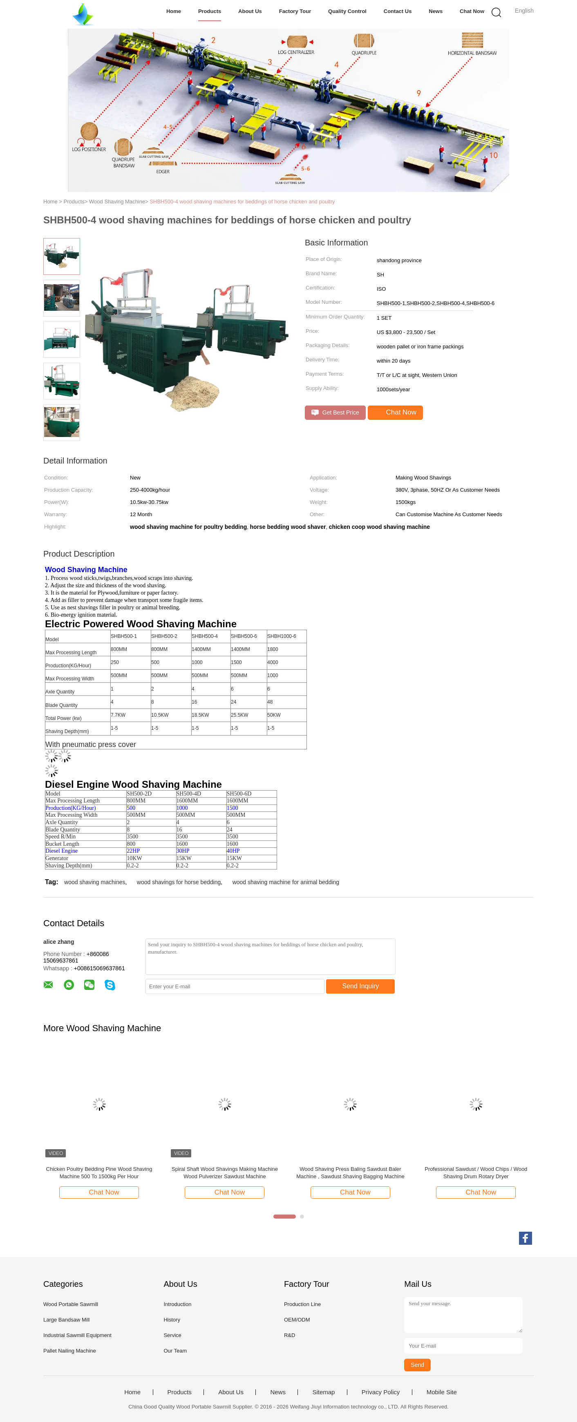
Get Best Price (335, 412)
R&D (289, 1335)
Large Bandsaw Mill (66, 1320)
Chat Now (472, 11)
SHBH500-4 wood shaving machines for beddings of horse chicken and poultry (242, 201)
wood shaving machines (94, 882)
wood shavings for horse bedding (179, 882)
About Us (250, 11)
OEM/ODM (297, 1320)
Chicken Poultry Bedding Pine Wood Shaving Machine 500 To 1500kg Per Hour (99, 1172)
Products (209, 11)
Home (173, 11)
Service (172, 1335)
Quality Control (347, 11)
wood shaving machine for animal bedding (286, 882)
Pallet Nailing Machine (69, 1351)
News (436, 11)
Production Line (302, 1304)
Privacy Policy (381, 1392)
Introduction (177, 1304)
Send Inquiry (360, 986)
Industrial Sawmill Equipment (77, 1335)
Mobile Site (442, 1392)
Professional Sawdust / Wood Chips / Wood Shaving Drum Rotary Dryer (476, 1172)
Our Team (175, 1351)
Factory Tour (295, 11)
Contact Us (398, 11)
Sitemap (323, 1392)
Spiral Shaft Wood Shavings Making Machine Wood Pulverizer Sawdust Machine (225, 1172)
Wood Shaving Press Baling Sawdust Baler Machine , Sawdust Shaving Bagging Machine (350, 1172)
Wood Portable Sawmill (70, 1304)
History (171, 1320)
